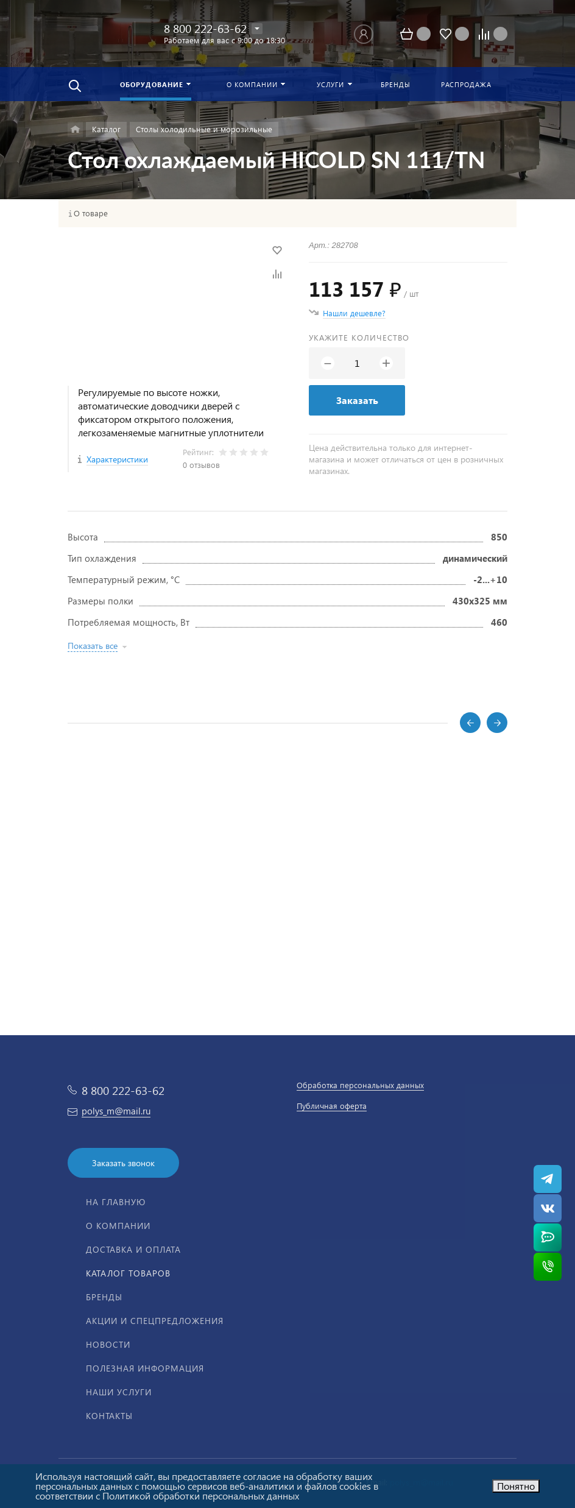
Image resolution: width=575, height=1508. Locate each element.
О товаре (91, 213)
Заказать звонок (123, 1163)
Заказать (357, 400)
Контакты (109, 1415)
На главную (116, 1202)
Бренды (104, 1297)
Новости (108, 1344)
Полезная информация (145, 1368)
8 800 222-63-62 (205, 28)
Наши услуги (119, 1392)
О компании (118, 1225)
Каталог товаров (128, 1273)
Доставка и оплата (133, 1249)
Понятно (516, 1485)
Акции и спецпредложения (155, 1320)
